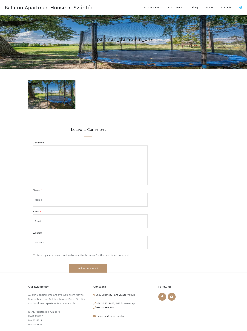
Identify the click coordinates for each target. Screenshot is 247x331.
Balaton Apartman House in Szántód (49, 8)
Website (37, 233)
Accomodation (152, 7)
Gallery (194, 7)
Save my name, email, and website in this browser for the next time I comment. (83, 255)
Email (37, 212)
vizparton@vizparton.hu (110, 316)
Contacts (226, 7)
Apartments (175, 7)
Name (37, 190)
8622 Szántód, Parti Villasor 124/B (115, 294)
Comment (38, 143)
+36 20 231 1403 (105, 303)
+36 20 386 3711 (105, 307)
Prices (209, 7)
